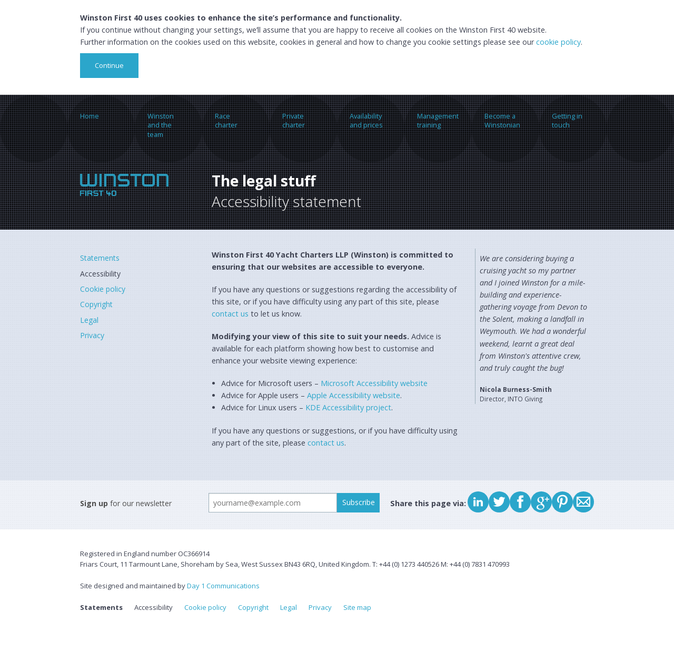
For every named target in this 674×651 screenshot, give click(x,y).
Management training (438, 120)
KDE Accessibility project (348, 407)
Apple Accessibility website (353, 395)
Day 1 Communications (223, 585)
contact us (230, 314)
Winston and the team (160, 125)
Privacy (92, 335)
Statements (100, 258)
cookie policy (558, 42)
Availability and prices (366, 120)
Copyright (96, 304)
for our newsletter (126, 503)
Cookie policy (102, 289)
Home (89, 116)
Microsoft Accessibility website (374, 383)
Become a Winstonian (502, 120)
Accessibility (100, 274)
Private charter (293, 120)
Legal (89, 320)
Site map (357, 607)
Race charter (226, 120)
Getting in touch (567, 120)
